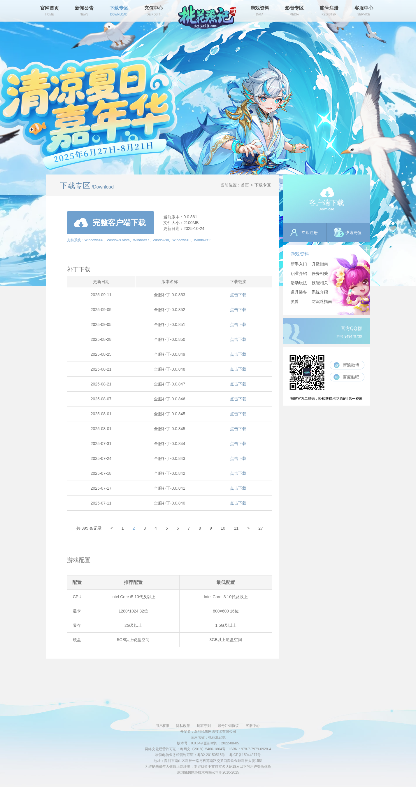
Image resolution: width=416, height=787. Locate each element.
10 (223, 528)
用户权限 (162, 726)
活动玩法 (299, 282)
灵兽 (295, 301)
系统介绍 (320, 292)
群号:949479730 (349, 336)
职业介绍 (299, 273)
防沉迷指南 (322, 301)
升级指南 (320, 264)
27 (260, 528)
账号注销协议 (228, 726)
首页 (245, 185)
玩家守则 (204, 726)
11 (236, 528)
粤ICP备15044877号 (245, 755)
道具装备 (299, 292)
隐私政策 (183, 726)
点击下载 (238, 294)
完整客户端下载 (110, 222)
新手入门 (299, 264)
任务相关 (320, 273)
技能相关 (320, 282)
